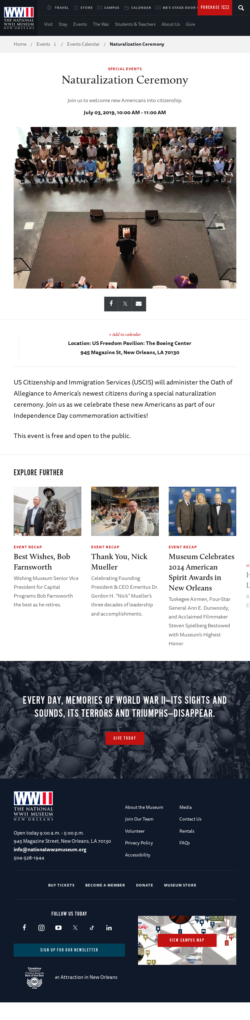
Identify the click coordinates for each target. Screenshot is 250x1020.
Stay (63, 24)
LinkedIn (109, 928)
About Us (170, 24)
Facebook (24, 928)
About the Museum (144, 807)
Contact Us (190, 819)
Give (190, 24)
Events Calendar (83, 44)
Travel (62, 7)
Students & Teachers (135, 24)
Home (20, 44)
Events (80, 24)
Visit (48, 24)
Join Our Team (139, 819)
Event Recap (28, 547)
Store (86, 7)
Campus (111, 7)
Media (185, 807)
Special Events (125, 68)
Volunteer (135, 831)
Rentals (186, 831)
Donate (144, 885)
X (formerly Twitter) (75, 928)
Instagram (41, 928)
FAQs (184, 842)
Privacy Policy (139, 842)
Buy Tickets (61, 885)
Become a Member (105, 885)
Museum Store (180, 885)
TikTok (92, 928)
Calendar (141, 7)
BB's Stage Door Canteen (189, 7)
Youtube (58, 928)
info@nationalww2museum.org (50, 849)
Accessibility (137, 854)
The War (101, 24)
